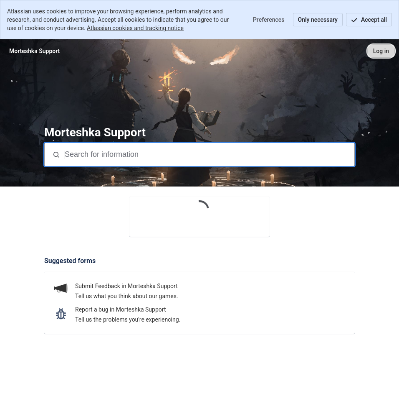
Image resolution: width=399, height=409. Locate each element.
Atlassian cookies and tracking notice (135, 28)
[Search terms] (208, 154)
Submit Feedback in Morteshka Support (126, 286)
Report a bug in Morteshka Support (120, 309)
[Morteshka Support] (34, 51)
